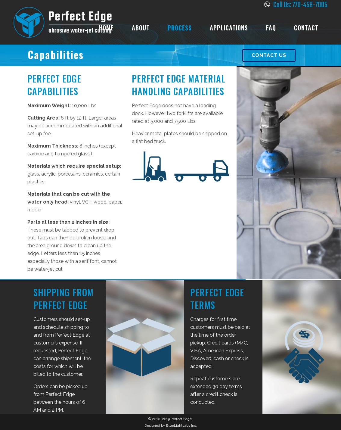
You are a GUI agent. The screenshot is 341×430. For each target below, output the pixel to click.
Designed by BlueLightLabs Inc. (170, 425)
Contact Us (269, 55)
